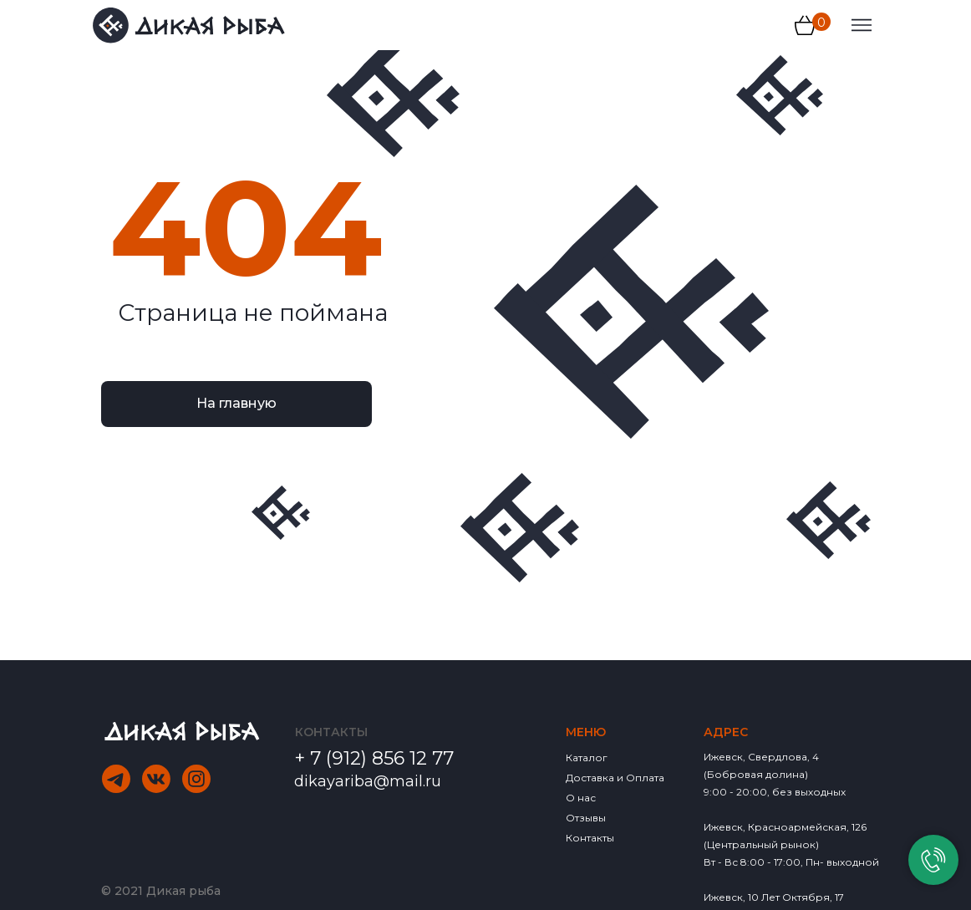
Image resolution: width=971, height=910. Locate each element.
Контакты (590, 837)
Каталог (587, 757)
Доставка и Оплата (615, 777)
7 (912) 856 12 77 (382, 758)
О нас (581, 797)
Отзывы (586, 817)
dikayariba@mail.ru (367, 781)
